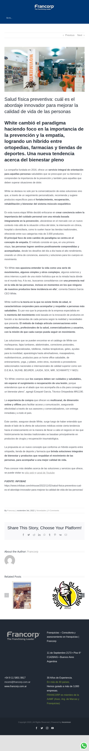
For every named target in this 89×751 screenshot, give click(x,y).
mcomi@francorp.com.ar (17, 682)
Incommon (66, 722)
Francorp (11, 510)
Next (79, 35)
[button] (6, 595)
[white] (44, 69)
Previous (69, 35)
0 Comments (53, 510)
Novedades (41, 510)
